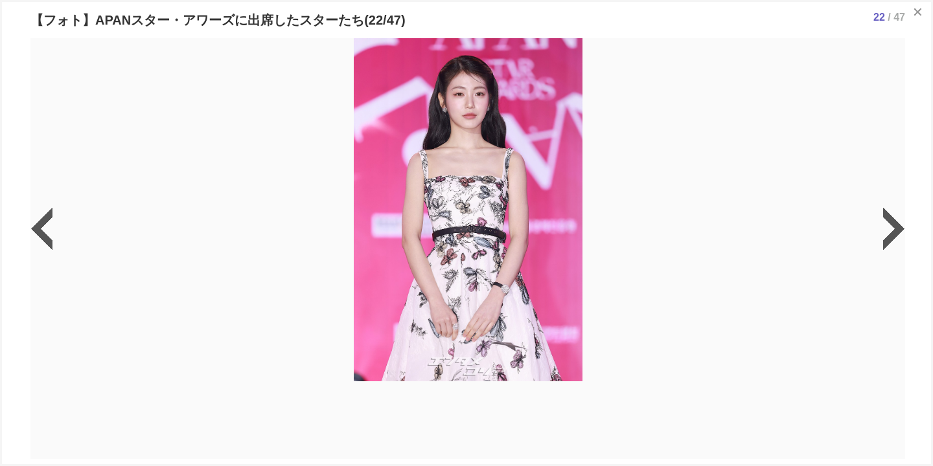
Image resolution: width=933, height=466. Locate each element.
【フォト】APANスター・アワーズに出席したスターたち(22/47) (218, 20)
